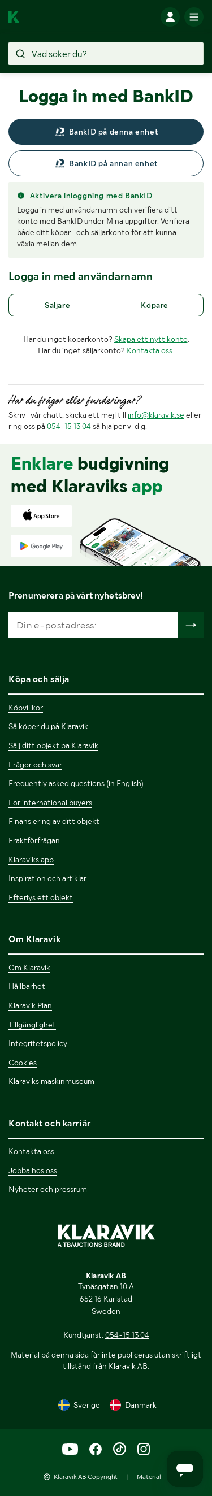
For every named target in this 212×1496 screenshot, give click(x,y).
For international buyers (50, 802)
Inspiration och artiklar (47, 878)
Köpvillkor (25, 707)
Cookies (22, 1062)
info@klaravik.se (156, 414)
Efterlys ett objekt (40, 897)
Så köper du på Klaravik (48, 726)
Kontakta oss (149, 350)
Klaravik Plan (30, 1005)
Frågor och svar (35, 764)
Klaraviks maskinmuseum (51, 1081)
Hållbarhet (26, 986)
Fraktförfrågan (34, 840)
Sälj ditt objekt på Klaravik (53, 745)
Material (149, 1477)
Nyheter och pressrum (47, 1189)
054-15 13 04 (69, 426)
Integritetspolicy (37, 1043)
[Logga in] (170, 17)
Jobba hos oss (32, 1170)
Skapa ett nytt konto (151, 339)
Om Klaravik (29, 967)
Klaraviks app (31, 859)
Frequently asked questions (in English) (76, 783)
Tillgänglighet (32, 1024)
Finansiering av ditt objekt (53, 821)
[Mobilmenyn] (194, 17)
